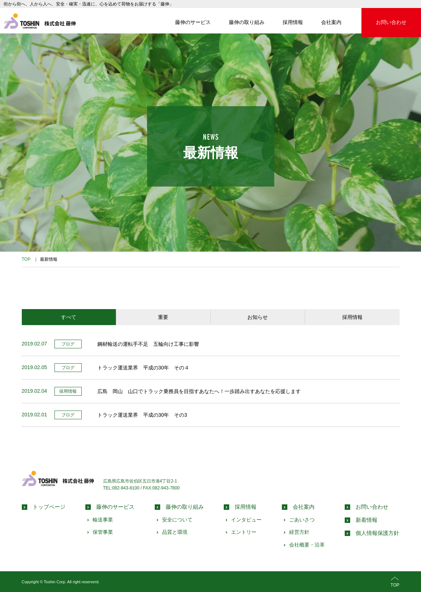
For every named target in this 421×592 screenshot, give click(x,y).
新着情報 (366, 520)
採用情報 (293, 22)
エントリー (243, 532)
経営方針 (299, 532)
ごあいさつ (302, 520)
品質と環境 (174, 532)
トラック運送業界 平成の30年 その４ (143, 368)
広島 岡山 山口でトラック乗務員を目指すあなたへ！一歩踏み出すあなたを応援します (199, 391)
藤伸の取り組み (246, 22)
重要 (163, 317)
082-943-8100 (125, 488)
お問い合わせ (391, 22)
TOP (394, 581)
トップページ (49, 507)
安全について (177, 520)
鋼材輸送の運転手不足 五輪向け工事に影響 (148, 344)
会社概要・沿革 (307, 545)
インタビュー (246, 520)
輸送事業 (103, 520)
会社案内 (331, 22)
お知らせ (257, 317)
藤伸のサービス (193, 22)
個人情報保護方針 (377, 533)
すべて (68, 317)
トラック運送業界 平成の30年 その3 (142, 415)
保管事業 (103, 532)
